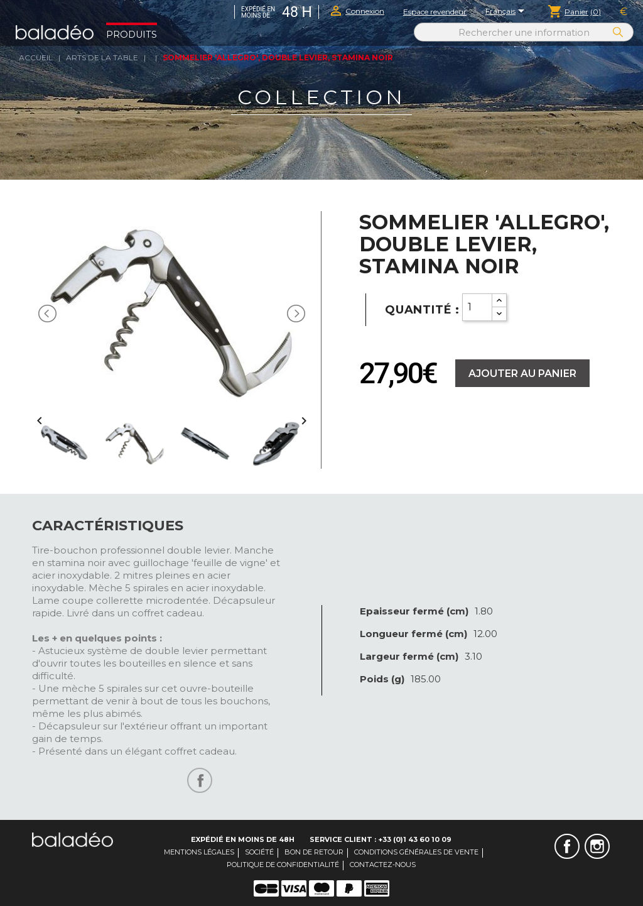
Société (259, 852)
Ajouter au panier (522, 373)
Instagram (597, 846)
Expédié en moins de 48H (242, 839)
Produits (131, 34)
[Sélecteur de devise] (623, 12)
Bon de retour (313, 852)
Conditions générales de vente (416, 852)
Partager (199, 780)
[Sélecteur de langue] (507, 11)
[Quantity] (477, 307)
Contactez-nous (383, 864)
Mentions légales (199, 852)
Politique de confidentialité (283, 864)
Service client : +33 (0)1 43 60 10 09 (380, 839)
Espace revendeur (435, 11)
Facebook (567, 846)
